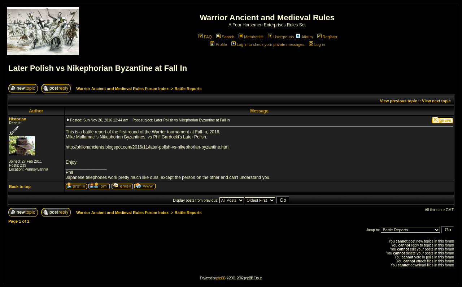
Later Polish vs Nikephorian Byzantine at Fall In (97, 68)
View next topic (436, 101)
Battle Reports (187, 88)
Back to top (20, 186)
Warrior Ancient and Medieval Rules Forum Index (122, 88)
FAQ (205, 37)
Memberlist (251, 37)
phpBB (220, 278)
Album (304, 37)
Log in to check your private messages (268, 44)
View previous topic (398, 101)
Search (225, 37)
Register (327, 37)
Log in (317, 44)
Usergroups (281, 37)
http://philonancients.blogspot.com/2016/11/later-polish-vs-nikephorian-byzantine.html (148, 147)
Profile (218, 44)
